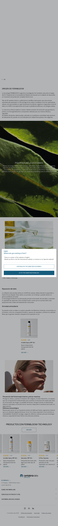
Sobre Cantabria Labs (8, 489)
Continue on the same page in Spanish (29, 266)
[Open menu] (8, 2)
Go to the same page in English (29, 273)
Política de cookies (46, 513)
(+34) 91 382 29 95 (6, 485)
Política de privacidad (26, 513)
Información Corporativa (33, 517)
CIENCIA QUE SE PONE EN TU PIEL (10, 494)
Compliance (21, 517)
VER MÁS (29, 430)
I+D (4, 79)
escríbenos (5, 480)
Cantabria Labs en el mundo (10, 499)
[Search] (50, 2)
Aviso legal (37, 513)
